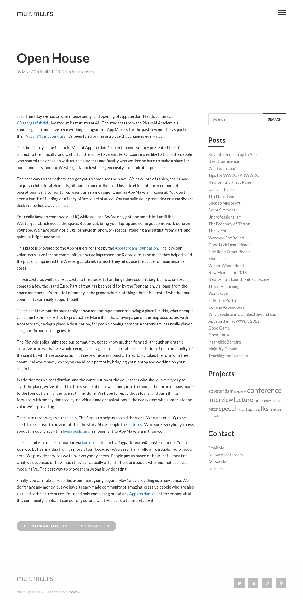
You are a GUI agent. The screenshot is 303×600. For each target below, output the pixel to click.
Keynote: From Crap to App (232, 153)
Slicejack (72, 592)
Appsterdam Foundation (136, 248)
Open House (219, 334)
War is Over (218, 292)
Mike (26, 71)
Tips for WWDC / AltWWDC (233, 174)
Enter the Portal (222, 299)
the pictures (131, 424)
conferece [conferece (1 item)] (240, 390)
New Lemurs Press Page (229, 181)
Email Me (216, 446)
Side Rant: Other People (229, 250)
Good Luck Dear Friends (229, 243)
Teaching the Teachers (228, 354)
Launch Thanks (221, 188)
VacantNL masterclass (46, 136)
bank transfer (94, 442)
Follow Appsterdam (225, 453)
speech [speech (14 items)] (228, 407)
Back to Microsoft (224, 202)
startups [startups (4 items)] (246, 408)
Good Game (219, 327)
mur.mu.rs (35, 13)
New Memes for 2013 (227, 271)
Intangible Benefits (225, 341)
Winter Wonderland (226, 264)
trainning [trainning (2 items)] (215, 415)
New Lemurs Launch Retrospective (238, 278)
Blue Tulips (217, 257)
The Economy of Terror (229, 222)
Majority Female (222, 347)
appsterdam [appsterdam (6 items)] (220, 390)
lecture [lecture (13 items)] (243, 398)
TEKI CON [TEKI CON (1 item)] (275, 408)
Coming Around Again (228, 306)
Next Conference (223, 160)
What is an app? (222, 167)
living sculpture (76, 431)
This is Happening (224, 285)
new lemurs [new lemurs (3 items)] (273, 399)
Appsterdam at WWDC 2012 (234, 320)
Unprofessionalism (225, 216)
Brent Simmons (221, 209)
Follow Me (217, 460)
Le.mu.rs (215, 467)
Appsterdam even (145, 493)
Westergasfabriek (33, 122)
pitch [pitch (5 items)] (213, 408)
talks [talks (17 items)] (262, 407)
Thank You (217, 229)
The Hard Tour (221, 195)
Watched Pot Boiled (226, 236)
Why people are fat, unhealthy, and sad (242, 313)
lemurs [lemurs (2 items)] (258, 400)
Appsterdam (82, 71)
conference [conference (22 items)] (264, 389)
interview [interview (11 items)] (220, 398)
